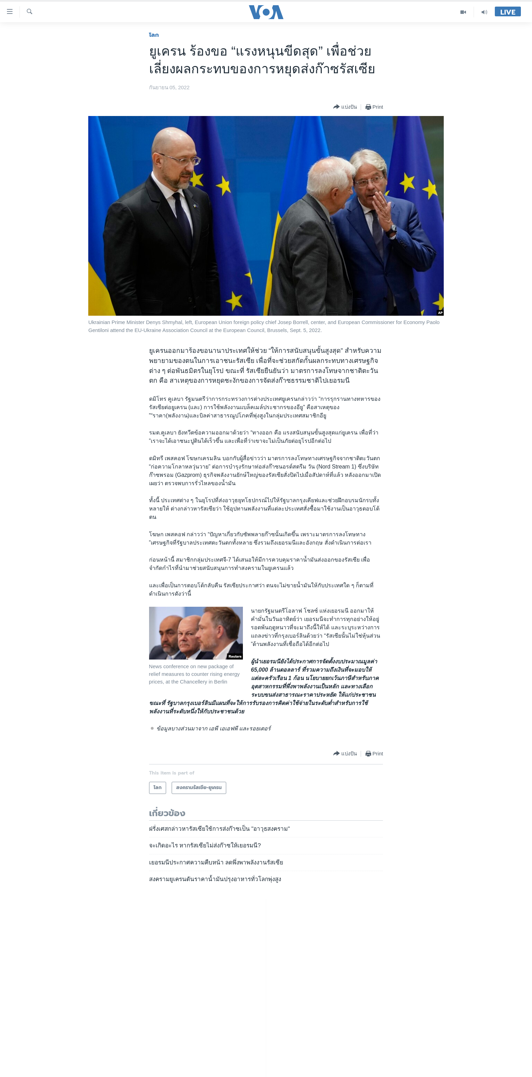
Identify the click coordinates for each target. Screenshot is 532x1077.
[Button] (345, 107)
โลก (154, 34)
